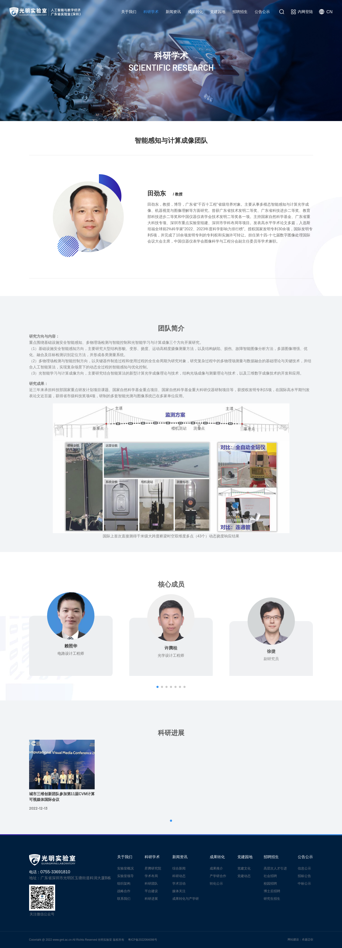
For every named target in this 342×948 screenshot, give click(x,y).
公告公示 (262, 12)
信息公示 (304, 868)
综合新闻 (179, 868)
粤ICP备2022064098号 (142, 939)
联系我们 (123, 898)
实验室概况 (125, 868)
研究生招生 (272, 898)
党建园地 (217, 12)
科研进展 (300, 113)
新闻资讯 (173, 12)
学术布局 (205, 113)
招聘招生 (240, 12)
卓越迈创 (307, 939)
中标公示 (304, 883)
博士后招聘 (272, 891)
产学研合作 (218, 876)
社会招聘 (270, 876)
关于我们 (128, 12)
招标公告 (304, 876)
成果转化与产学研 (185, 898)
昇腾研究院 (171, 113)
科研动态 (179, 876)
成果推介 (216, 868)
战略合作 (123, 891)
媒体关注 (179, 891)
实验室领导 (125, 876)
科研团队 (237, 113)
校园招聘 (270, 883)
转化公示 (216, 883)
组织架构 (123, 883)
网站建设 (293, 939)
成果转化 (195, 12)
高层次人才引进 (275, 868)
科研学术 (151, 12)
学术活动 (179, 883)
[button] (157, 687)
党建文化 (244, 868)
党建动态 (244, 876)
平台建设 (268, 113)
